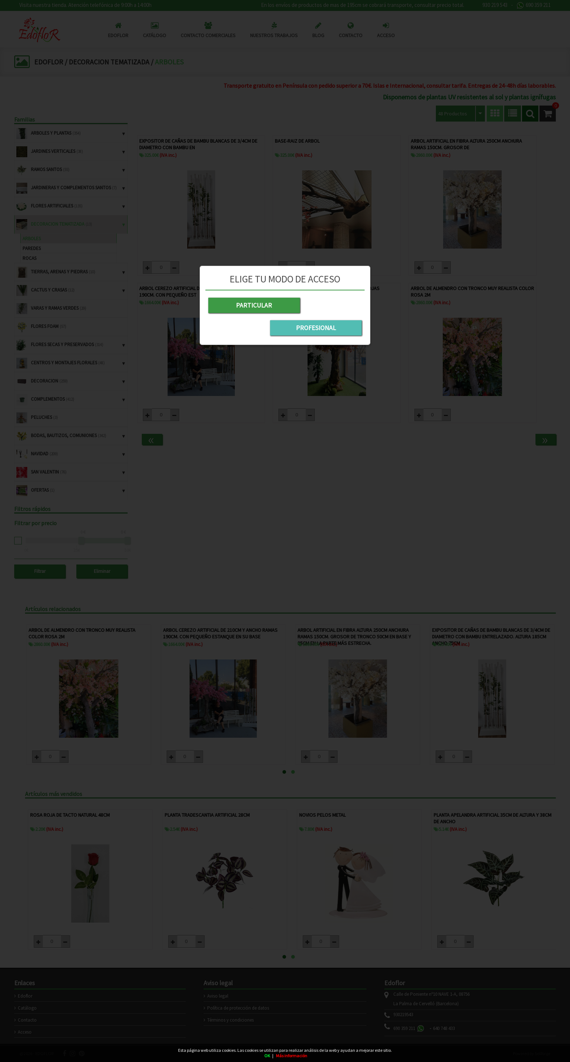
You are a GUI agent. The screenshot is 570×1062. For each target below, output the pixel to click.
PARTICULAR (245, 305)
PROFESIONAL (325, 305)
